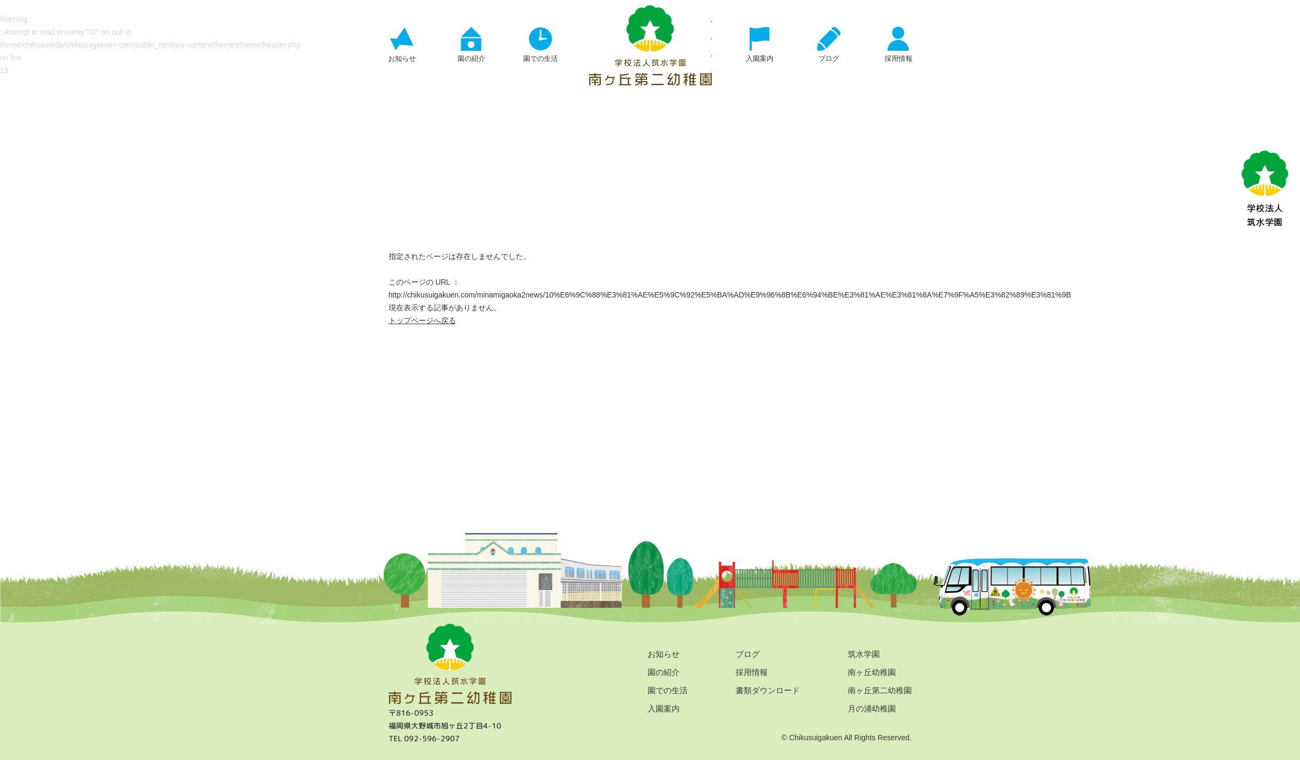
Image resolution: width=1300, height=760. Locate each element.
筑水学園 (864, 654)
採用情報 (752, 672)
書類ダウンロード (768, 690)
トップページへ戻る (422, 320)
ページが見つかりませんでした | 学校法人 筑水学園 (650, 45)
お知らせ (664, 654)
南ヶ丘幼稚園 (872, 672)
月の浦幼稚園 (872, 708)
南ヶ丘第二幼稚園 (880, 690)
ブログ (748, 654)
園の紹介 (664, 672)
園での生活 (668, 690)
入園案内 (664, 708)
